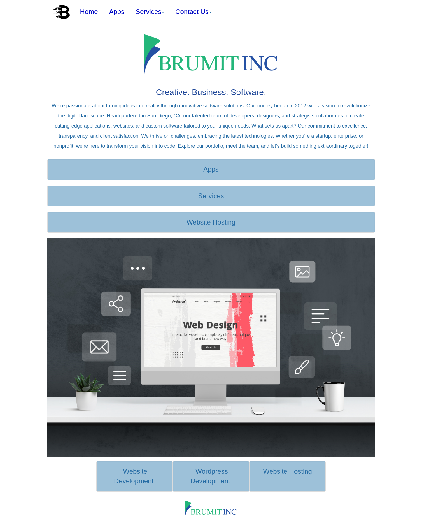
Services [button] (150, 11)
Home (89, 11)
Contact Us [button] (193, 11)
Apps (117, 11)
